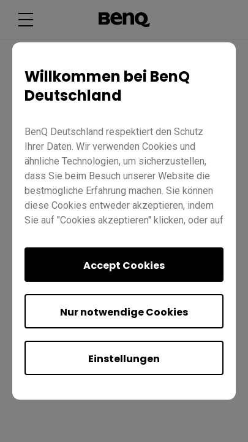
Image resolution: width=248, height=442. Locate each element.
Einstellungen (124, 359)
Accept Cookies (124, 265)
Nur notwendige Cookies (124, 312)
